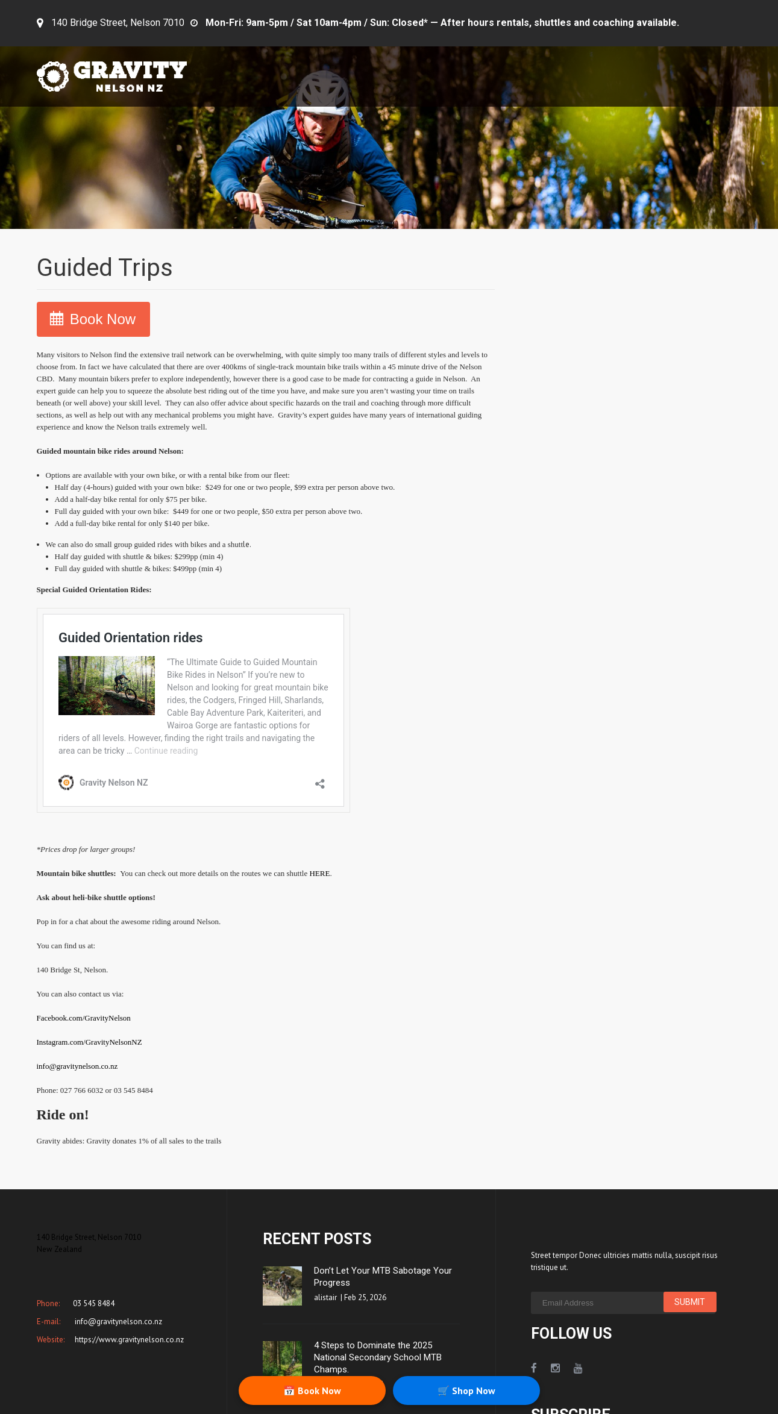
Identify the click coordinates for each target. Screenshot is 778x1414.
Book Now (103, 319)
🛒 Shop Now (466, 1390)
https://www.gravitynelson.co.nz (128, 1339)
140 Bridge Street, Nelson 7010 (117, 22)
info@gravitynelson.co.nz (77, 1066)
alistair (325, 1297)
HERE (319, 873)
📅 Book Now (312, 1390)
